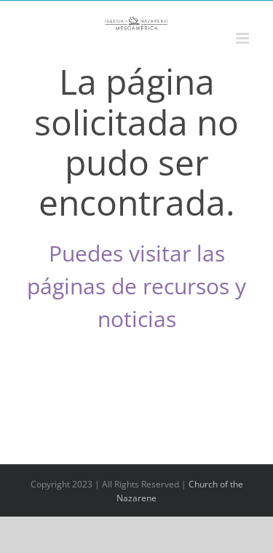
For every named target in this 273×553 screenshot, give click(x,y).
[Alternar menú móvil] (243, 38)
